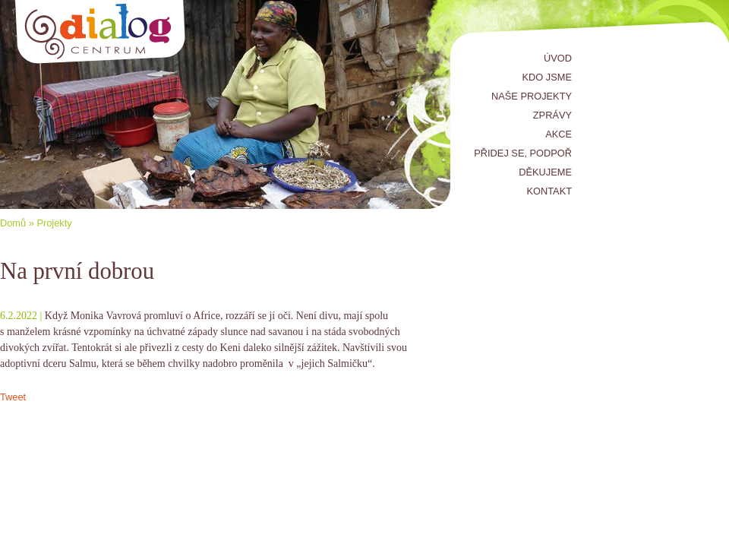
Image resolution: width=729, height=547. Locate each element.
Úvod (558, 58)
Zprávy (552, 115)
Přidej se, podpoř (523, 153)
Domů (13, 223)
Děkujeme (545, 172)
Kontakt (550, 191)
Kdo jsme (547, 77)
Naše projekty (531, 96)
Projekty (53, 223)
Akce (558, 134)
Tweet (13, 397)
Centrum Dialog (100, 32)
